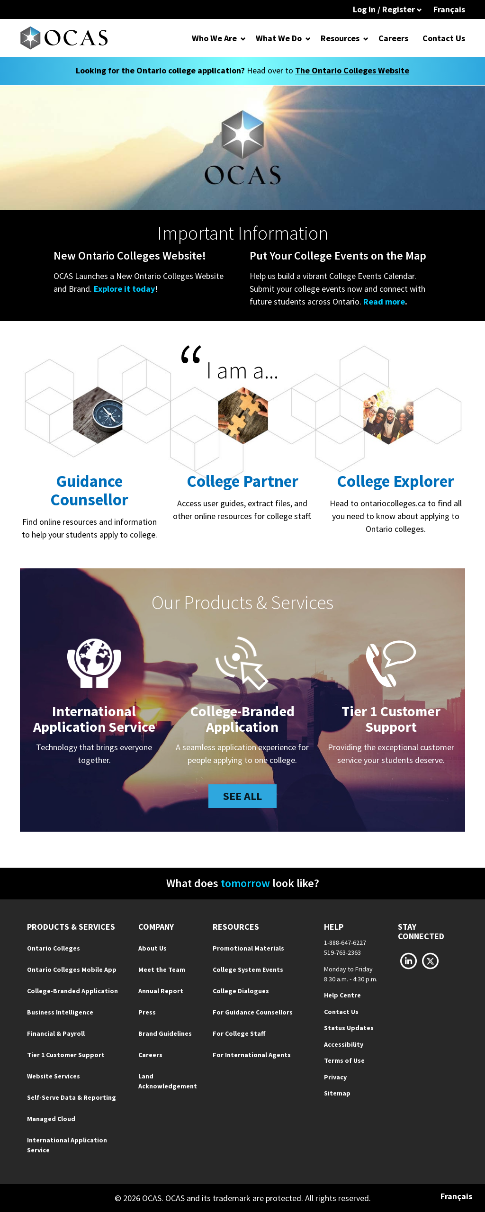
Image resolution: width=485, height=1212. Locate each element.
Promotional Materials (248, 948)
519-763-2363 (342, 952)
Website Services (53, 1076)
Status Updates (349, 1027)
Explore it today (124, 288)
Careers (393, 38)
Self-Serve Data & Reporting (71, 1097)
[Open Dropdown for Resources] (365, 38)
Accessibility (343, 1044)
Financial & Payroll (56, 1033)
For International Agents (252, 1054)
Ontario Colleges (53, 948)
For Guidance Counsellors (253, 1012)
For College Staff (239, 1033)
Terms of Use (344, 1060)
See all (242, 796)
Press (147, 1012)
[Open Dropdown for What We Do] (308, 38)
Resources (340, 38)
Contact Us (443, 38)
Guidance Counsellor (89, 490)
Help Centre (342, 995)
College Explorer (395, 481)
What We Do (279, 38)
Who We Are (214, 38)
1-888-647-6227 (345, 942)
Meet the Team (161, 969)
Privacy (335, 1077)
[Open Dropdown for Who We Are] (243, 38)
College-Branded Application (242, 719)
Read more (384, 301)
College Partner (242, 481)
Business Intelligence (60, 1012)
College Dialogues (241, 991)
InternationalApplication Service (94, 719)
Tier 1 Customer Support (66, 1054)
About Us (152, 948)
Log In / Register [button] (387, 9)
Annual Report (160, 991)
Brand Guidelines (165, 1033)
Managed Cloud (51, 1118)
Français (449, 9)
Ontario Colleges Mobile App (72, 969)
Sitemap (337, 1093)
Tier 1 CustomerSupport (390, 719)
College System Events (248, 969)
